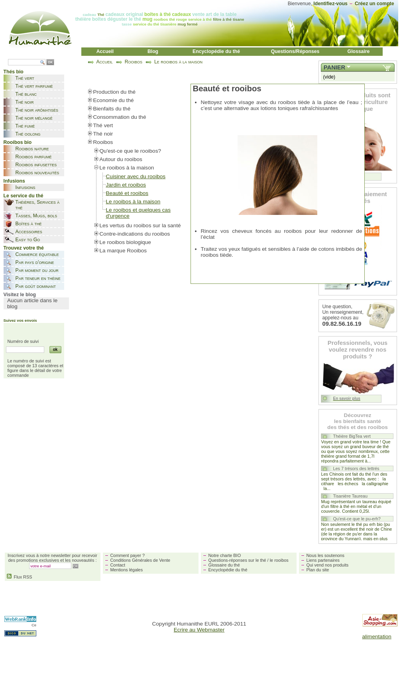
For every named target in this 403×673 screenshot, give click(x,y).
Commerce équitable (37, 254)
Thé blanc (26, 94)
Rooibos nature (32, 149)
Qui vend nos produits (328, 565)
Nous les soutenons (326, 555)
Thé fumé (25, 126)
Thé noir (25, 102)
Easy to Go (28, 239)
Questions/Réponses (295, 51)
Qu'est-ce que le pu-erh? (357, 518)
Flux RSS (19, 577)
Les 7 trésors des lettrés (356, 468)
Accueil (105, 51)
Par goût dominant (36, 286)
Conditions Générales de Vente (140, 560)
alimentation (376, 637)
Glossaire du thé (224, 565)
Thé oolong (28, 134)
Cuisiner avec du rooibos (136, 176)
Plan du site (318, 569)
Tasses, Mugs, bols (36, 215)
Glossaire (359, 51)
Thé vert (25, 78)
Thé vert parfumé (34, 86)
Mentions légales (126, 569)
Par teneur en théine (38, 278)
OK (50, 62)
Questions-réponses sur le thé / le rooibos (248, 560)
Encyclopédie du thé (216, 51)
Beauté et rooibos (127, 193)
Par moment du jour (37, 270)
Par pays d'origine (35, 262)
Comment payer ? (127, 555)
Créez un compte (374, 3)
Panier (334, 67)
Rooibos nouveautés (37, 172)
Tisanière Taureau (350, 496)
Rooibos (133, 62)
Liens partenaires (323, 560)
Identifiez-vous (330, 3)
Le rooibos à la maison (178, 62)
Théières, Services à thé (38, 205)
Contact (117, 565)
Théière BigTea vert (352, 436)
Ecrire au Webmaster (199, 630)
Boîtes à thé (29, 223)
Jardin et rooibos (126, 185)
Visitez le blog (20, 294)
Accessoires (29, 231)
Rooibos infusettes (36, 164)
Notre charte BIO (224, 555)
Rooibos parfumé (34, 156)
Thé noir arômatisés (37, 110)
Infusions (25, 187)
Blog (152, 51)
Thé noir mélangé (34, 118)
